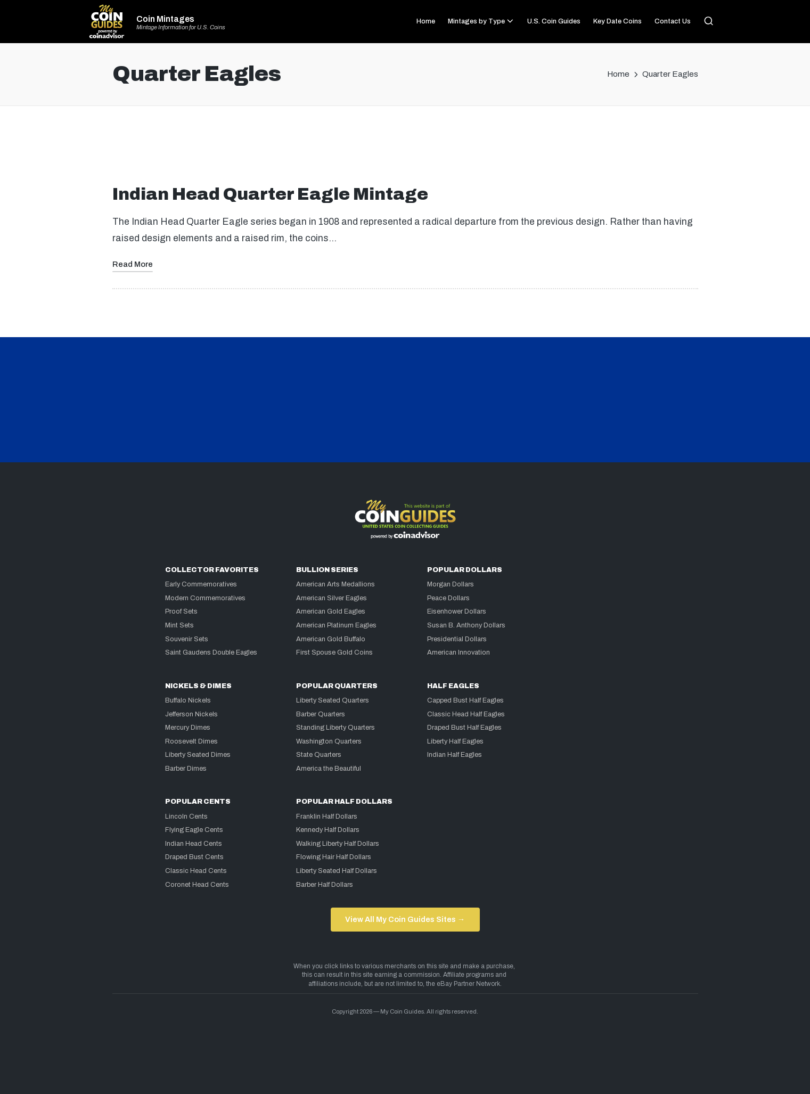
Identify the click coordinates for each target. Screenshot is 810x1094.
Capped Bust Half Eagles (465, 700)
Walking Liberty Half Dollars (337, 843)
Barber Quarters (320, 714)
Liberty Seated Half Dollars (336, 871)
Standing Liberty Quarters (335, 727)
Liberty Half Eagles (455, 741)
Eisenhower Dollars (456, 611)
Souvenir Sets (186, 639)
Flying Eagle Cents (194, 830)
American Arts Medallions (335, 584)
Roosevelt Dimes (191, 741)
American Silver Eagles (331, 598)
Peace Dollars (448, 598)
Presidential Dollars (457, 639)
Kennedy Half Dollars (327, 830)
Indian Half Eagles (454, 754)
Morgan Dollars (450, 584)
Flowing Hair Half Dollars (333, 857)
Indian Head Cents (193, 843)
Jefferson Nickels (191, 714)
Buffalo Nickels (188, 700)
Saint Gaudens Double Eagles (211, 652)
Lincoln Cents (186, 816)
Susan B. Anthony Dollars (466, 625)
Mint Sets (179, 625)
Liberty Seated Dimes (198, 754)
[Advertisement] (405, 150)
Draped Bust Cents (194, 857)
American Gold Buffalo (330, 639)
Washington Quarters (329, 741)
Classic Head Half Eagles (466, 714)
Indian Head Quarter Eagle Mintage (270, 194)
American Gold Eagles (330, 611)
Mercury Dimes (187, 727)
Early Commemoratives (201, 584)
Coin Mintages (165, 19)
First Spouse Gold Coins (334, 652)
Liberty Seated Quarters (332, 700)
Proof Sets (181, 611)
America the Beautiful (328, 768)
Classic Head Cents (196, 871)
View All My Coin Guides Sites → (405, 919)
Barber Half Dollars (324, 884)
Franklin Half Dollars (326, 816)
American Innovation (458, 652)
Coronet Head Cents (197, 884)
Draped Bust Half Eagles (464, 727)
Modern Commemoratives (205, 598)
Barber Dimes (186, 768)
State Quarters (318, 754)
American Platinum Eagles (336, 625)
